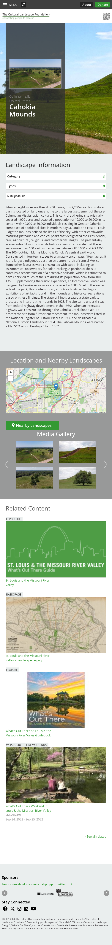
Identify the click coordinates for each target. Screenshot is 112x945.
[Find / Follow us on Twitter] (12, 909)
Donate (102, 5)
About (86, 5)
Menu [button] (13, 5)
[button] (23, 4)
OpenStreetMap (93, 412)
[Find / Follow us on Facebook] (5, 909)
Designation (16, 196)
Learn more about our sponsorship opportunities (33, 884)
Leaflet (82, 412)
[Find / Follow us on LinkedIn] (26, 909)
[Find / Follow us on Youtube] (33, 909)
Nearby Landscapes (31, 425)
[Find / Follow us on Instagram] (19, 909)
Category (13, 176)
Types (11, 186)
